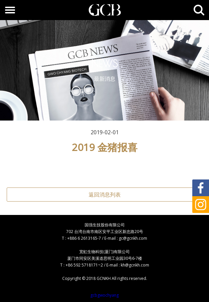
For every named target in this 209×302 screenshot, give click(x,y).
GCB (105, 10)
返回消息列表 (105, 194)
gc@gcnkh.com (133, 238)
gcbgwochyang (104, 295)
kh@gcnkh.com (135, 265)
